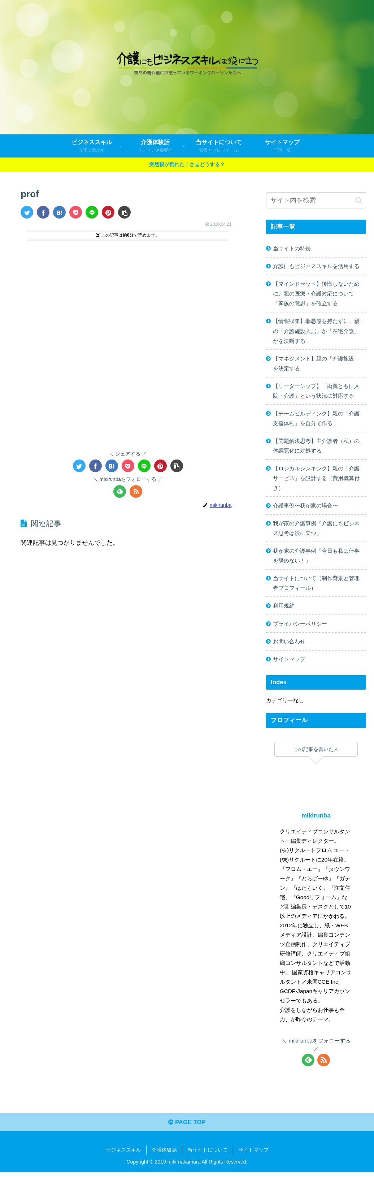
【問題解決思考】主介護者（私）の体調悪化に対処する (316, 448)
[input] (316, 200)
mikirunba (315, 820)
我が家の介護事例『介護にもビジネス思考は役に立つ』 (316, 532)
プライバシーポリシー (300, 628)
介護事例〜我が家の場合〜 (305, 509)
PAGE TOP (187, 1128)
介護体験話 (164, 1155)
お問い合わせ (289, 646)
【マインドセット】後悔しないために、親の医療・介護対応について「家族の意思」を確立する (316, 294)
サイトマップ (289, 664)
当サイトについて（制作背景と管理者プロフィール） (316, 587)
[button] (124, 212)
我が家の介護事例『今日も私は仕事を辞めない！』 (316, 560)
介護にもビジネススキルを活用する (316, 266)
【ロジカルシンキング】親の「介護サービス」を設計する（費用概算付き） (316, 481)
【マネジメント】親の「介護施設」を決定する (316, 365)
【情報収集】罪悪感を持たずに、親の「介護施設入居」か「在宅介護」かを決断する (316, 332)
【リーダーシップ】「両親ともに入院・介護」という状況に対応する (316, 393)
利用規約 (284, 610)
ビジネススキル (123, 1155)
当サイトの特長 (292, 248)
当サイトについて (207, 1155)
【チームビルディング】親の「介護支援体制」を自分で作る (316, 421)
